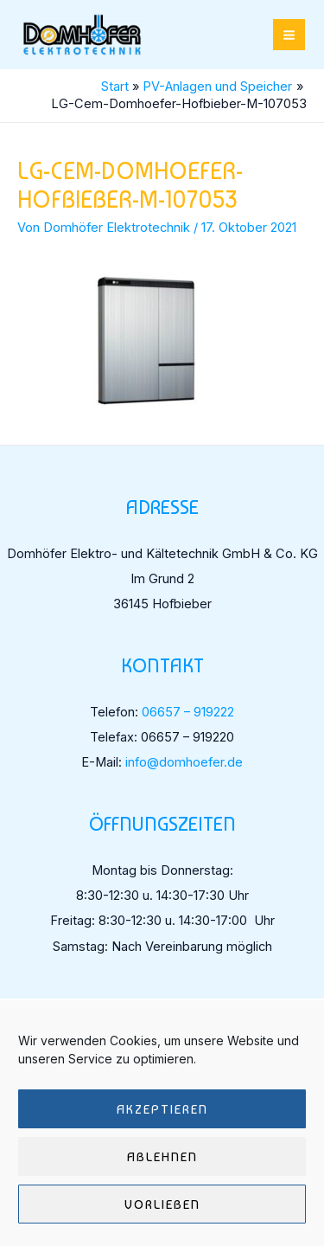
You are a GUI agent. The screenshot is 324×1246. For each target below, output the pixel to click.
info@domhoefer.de (184, 762)
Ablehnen (162, 1157)
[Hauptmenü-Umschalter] (289, 35)
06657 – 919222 (188, 712)
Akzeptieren (162, 1109)
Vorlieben (162, 1204)
